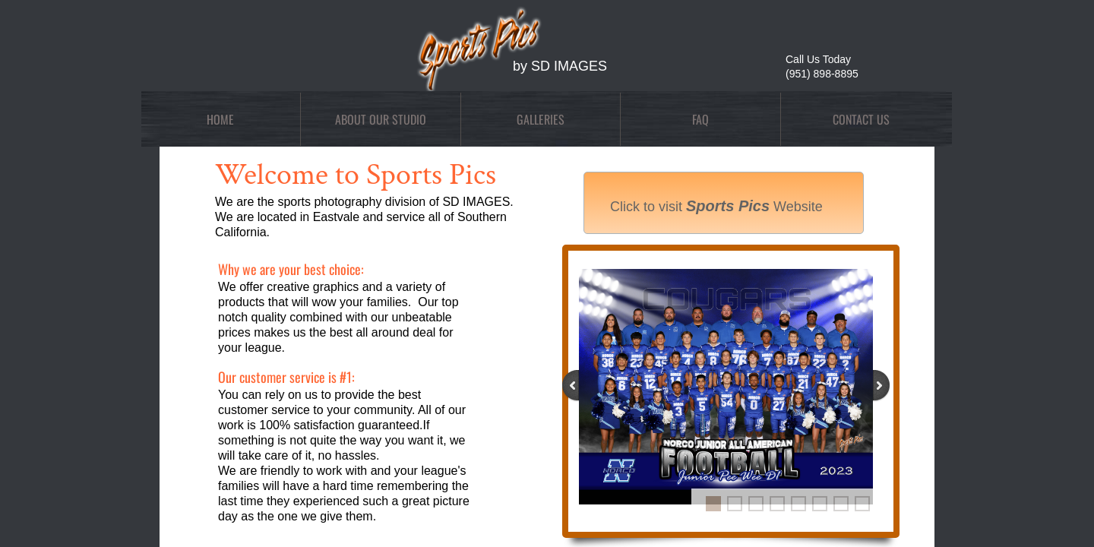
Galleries (540, 119)
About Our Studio (380, 119)
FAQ (700, 119)
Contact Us (861, 119)
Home (220, 119)
